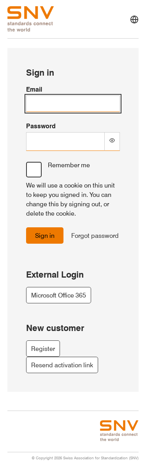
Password (41, 126)
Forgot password (95, 235)
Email (34, 89)
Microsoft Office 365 (58, 295)
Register (43, 348)
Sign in (45, 235)
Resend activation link (62, 365)
